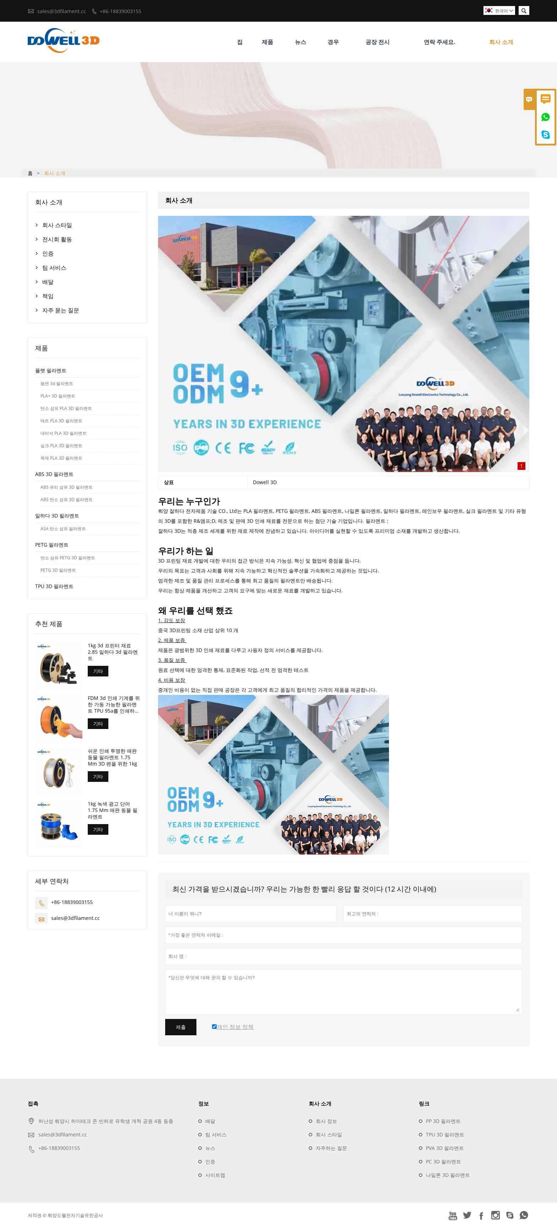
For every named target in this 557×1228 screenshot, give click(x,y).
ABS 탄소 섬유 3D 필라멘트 (66, 500)
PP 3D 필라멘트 (443, 1121)
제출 (181, 1027)
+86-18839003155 (120, 11)
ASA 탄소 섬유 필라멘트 (63, 529)
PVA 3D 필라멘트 (445, 1148)
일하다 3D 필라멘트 (57, 515)
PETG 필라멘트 (52, 544)
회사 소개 (501, 42)
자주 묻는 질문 (60, 310)
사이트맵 (215, 1175)
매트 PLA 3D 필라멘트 (61, 421)
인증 (48, 253)
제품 (267, 42)
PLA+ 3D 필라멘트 (57, 396)
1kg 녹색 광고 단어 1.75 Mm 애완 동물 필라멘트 (112, 810)
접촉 (33, 1103)
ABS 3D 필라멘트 (54, 474)
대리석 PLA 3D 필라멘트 (63, 433)
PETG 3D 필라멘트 (58, 570)
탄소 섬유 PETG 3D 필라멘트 (67, 558)
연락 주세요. (439, 42)
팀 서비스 (54, 267)
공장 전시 (378, 42)
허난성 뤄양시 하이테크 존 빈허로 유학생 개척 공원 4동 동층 (105, 1121)
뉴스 (300, 42)
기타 (98, 671)
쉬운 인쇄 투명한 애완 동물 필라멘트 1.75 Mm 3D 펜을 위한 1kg (112, 757)
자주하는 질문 (331, 1148)
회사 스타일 (57, 225)
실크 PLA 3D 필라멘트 (61, 446)
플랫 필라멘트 (50, 370)
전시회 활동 (57, 239)
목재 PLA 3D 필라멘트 (61, 458)
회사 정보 (326, 1121)
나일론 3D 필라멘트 (448, 1175)
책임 (48, 296)
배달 (48, 281)
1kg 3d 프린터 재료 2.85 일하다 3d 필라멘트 (113, 652)
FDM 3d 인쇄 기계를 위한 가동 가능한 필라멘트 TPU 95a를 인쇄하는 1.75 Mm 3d (114, 704)
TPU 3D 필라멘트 (54, 586)
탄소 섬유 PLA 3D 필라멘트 (66, 408)
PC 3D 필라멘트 (443, 1161)
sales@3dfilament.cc (61, 11)
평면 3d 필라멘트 (56, 383)
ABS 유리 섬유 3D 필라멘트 (66, 487)
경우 (333, 42)
